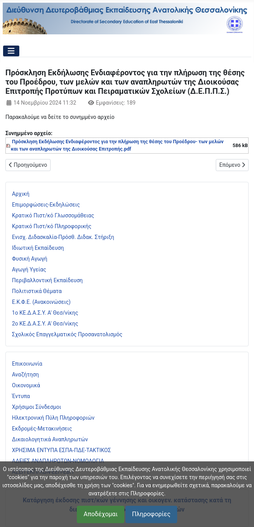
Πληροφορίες (151, 514)
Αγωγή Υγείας (29, 269)
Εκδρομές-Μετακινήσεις (42, 428)
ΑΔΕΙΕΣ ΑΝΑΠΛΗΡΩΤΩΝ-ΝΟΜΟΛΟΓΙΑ (58, 461)
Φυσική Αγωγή (29, 259)
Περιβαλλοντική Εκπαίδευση (47, 280)
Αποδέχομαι (100, 514)
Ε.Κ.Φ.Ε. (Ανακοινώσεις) (41, 302)
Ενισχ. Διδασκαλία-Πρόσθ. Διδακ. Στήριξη (63, 237)
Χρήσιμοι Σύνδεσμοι (36, 407)
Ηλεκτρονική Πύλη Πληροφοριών (53, 418)
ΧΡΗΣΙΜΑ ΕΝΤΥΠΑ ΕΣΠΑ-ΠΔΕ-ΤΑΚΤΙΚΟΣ (61, 450)
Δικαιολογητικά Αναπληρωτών (50, 439)
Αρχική (20, 194)
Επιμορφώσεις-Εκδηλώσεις (46, 205)
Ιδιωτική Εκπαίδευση (38, 248)
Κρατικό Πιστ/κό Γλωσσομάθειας (53, 215)
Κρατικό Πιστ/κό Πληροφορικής (51, 226)
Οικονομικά (26, 385)
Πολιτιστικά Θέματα (37, 291)
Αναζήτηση (25, 374)
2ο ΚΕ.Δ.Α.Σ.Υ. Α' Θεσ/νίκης (45, 323)
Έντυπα (21, 396)
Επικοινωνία (27, 364)
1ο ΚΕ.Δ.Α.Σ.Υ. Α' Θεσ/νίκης (45, 313)
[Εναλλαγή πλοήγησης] (11, 51)
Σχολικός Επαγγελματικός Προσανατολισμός (67, 334)
